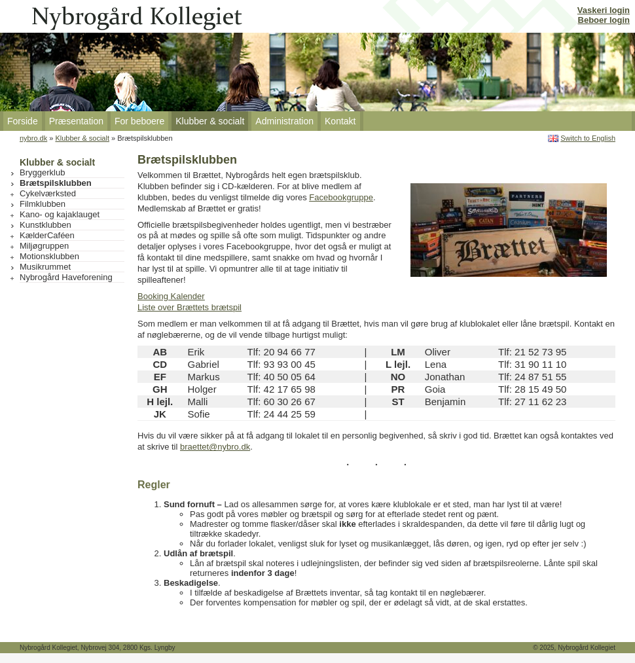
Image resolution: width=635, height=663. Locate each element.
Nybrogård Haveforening (66, 277)
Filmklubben (42, 204)
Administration (284, 121)
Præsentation (76, 121)
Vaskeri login (603, 10)
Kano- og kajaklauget (60, 214)
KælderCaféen (47, 235)
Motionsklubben (49, 256)
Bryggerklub (42, 172)
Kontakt (340, 121)
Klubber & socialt (209, 121)
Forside (22, 121)
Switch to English (587, 138)
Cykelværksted (48, 193)
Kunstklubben (45, 225)
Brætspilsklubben (56, 183)
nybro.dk (33, 138)
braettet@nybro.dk (215, 447)
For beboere (139, 121)
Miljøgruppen (44, 246)
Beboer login (604, 20)
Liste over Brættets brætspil (189, 307)
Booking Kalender (171, 296)
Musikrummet (45, 267)
